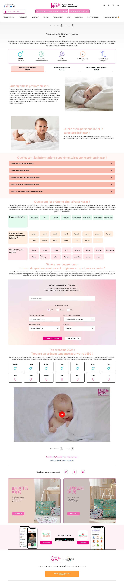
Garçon (62, 310)
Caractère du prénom (62, 68)
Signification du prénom (27, 68)
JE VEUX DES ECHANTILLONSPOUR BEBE (62, 574)
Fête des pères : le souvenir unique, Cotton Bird (52, 11)
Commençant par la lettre (36, 315)
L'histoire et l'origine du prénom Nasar (22, 163)
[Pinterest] (83, 472)
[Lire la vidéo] (62, 414)
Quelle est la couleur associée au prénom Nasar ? (25, 184)
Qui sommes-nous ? (93, 17)
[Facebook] (4, 6)
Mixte (72, 310)
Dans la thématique (34, 324)
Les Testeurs (79, 17)
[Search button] (104, 5)
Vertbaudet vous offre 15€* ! (79, 11)
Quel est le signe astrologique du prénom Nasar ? (25, 177)
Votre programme (8, 17)
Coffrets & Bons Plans (14, 12)
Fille (52, 310)
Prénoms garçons (68, 460)
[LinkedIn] (11, 6)
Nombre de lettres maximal (71, 315)
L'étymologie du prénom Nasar (20, 170)
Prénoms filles (55, 460)
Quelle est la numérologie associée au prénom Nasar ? (27, 191)
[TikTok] (14, 6)
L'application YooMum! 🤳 (111, 17)
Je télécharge (46, 542)
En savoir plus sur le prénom (96, 68)
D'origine (66, 324)
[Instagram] (7, 6)
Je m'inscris (18, 513)
